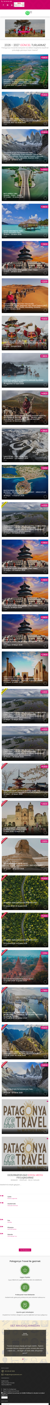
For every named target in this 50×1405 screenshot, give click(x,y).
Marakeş (10, 1222)
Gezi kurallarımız (6, 1385)
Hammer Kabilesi (12, 1229)
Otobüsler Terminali (13, 1205)
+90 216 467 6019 (9, 1371)
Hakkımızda (4, 1381)
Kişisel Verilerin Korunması (11, 1391)
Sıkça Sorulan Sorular (7, 1383)
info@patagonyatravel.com (13, 1374)
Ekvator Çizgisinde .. (13, 1198)
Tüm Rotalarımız (25, 1250)
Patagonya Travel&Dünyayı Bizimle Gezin (6, 13)
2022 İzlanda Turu (12, 1236)
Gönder (4, 1397)
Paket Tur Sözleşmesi (9, 1389)
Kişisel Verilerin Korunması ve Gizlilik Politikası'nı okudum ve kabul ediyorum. (23, 1394)
